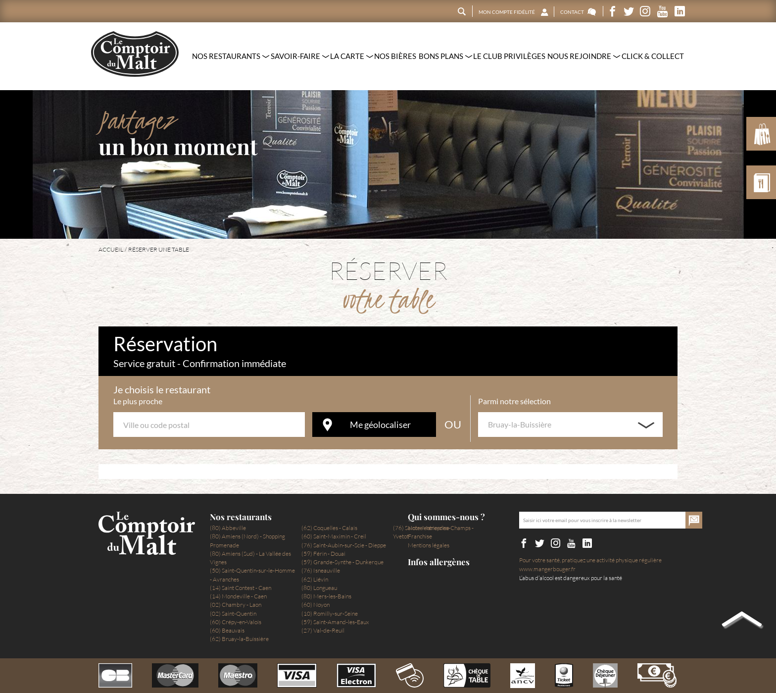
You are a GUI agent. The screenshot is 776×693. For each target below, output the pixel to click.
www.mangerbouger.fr (547, 569)
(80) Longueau (319, 587)
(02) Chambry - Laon (235, 604)
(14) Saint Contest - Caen (240, 587)
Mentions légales (428, 545)
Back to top (742, 621)
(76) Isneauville (320, 570)
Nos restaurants (241, 517)
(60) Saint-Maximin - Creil (333, 536)
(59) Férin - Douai (323, 553)
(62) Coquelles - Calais (329, 528)
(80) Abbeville (228, 528)
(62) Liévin (314, 579)
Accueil (110, 249)
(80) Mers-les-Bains (326, 596)
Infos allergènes (439, 562)
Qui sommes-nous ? (446, 517)
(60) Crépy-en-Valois (235, 622)
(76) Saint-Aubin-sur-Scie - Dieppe (343, 545)
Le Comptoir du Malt (135, 54)
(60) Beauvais (227, 630)
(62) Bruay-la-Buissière (239, 638)
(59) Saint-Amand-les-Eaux (335, 622)
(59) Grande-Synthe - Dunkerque (342, 562)
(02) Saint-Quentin (233, 613)
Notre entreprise (428, 528)
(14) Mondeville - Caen (238, 596)
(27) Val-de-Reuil (322, 630)
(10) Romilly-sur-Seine (329, 613)
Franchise (420, 536)
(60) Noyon (315, 604)
